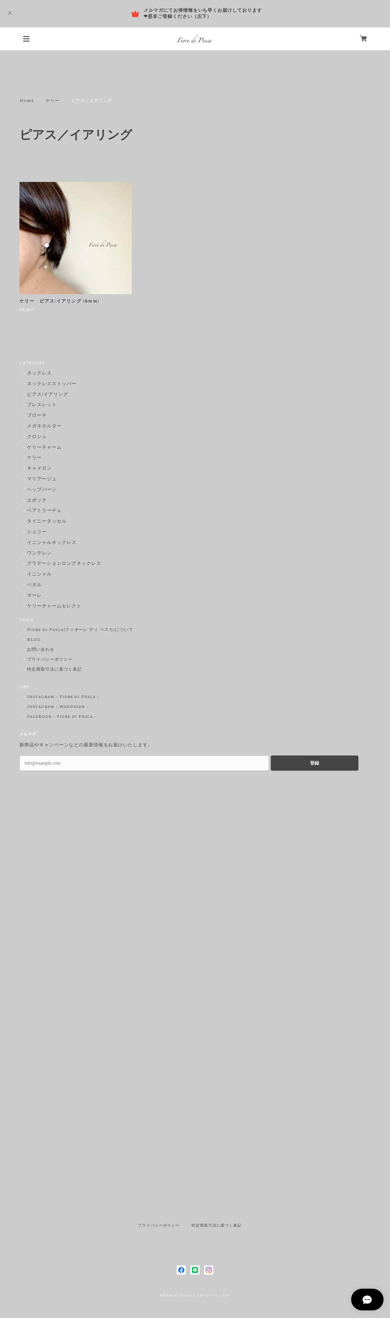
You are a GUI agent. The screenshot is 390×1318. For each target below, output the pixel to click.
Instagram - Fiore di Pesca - (63, 697)
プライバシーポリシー (50, 660)
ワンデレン (39, 553)
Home (26, 101)
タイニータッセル (47, 521)
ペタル (34, 585)
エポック (37, 500)
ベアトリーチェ (44, 511)
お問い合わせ (40, 650)
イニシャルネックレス (52, 543)
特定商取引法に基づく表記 (54, 669)
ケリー (52, 101)
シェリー (37, 532)
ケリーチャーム (44, 448)
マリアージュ (42, 479)
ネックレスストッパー (52, 384)
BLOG (34, 640)
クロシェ (37, 437)
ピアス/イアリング (47, 395)
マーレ (34, 596)
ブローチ (37, 416)
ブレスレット (42, 405)
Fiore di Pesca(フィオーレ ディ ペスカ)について (80, 630)
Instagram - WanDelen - (57, 707)
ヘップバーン (42, 490)
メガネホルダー (44, 426)
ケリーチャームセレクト (54, 606)
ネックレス (39, 373)
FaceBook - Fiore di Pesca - (61, 717)
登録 (314, 763)
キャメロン (39, 468)
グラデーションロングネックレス (64, 564)
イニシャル (39, 574)
